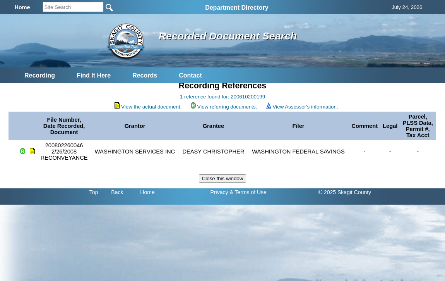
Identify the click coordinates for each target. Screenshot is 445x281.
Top (93, 192)
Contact (190, 75)
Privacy (219, 192)
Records (144, 75)
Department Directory (237, 7)
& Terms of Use (247, 192)
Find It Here (94, 75)
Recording (39, 75)
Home (147, 192)
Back (117, 192)
